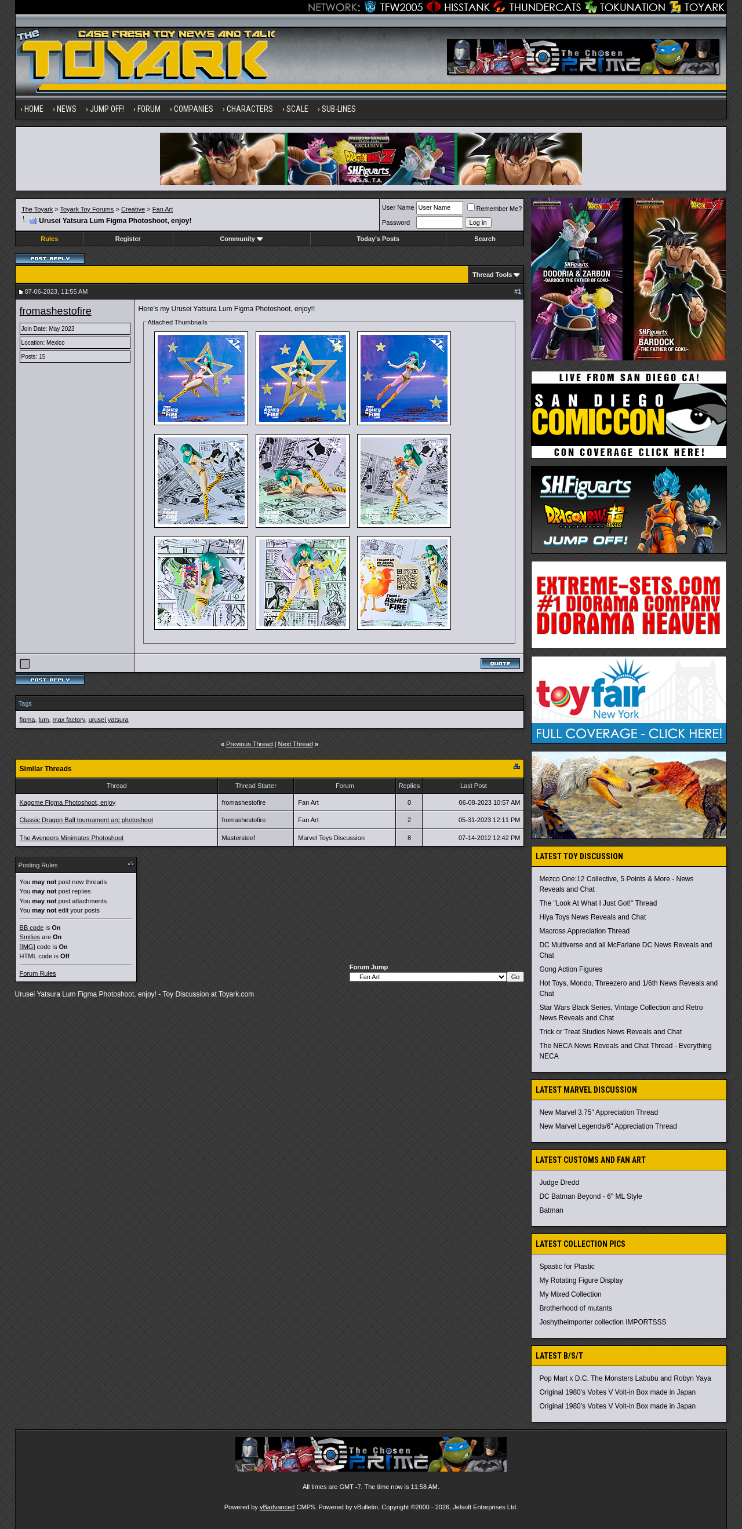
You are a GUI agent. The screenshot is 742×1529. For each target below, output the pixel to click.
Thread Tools (492, 274)
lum (44, 719)
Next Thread (295, 743)
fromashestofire (56, 311)
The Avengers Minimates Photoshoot (72, 837)
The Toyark (37, 209)
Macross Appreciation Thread (584, 931)
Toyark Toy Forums (87, 209)
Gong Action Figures (570, 969)
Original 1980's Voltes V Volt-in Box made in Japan (617, 1392)
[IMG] (27, 946)
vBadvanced (277, 1507)
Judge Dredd (559, 1182)
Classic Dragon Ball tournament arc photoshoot (87, 819)
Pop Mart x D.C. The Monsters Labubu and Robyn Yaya (625, 1378)
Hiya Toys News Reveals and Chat (592, 917)
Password (396, 222)
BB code (32, 927)
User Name (398, 207)
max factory (68, 719)
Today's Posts (378, 238)
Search (485, 238)
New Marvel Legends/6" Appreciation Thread (608, 1126)
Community (241, 238)
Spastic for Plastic (566, 1266)
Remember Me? (494, 208)
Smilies (30, 936)
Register (128, 238)
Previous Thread (249, 743)
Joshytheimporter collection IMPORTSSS (602, 1322)
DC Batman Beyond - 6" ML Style (590, 1196)
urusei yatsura (109, 719)
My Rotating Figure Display (581, 1280)
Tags (25, 703)
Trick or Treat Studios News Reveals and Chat (610, 1032)
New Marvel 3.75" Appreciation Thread (598, 1112)
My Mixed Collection (570, 1294)
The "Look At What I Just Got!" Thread (598, 903)
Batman (551, 1210)
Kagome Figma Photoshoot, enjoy (68, 802)
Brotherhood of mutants (575, 1308)
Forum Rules (38, 973)
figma (27, 719)
